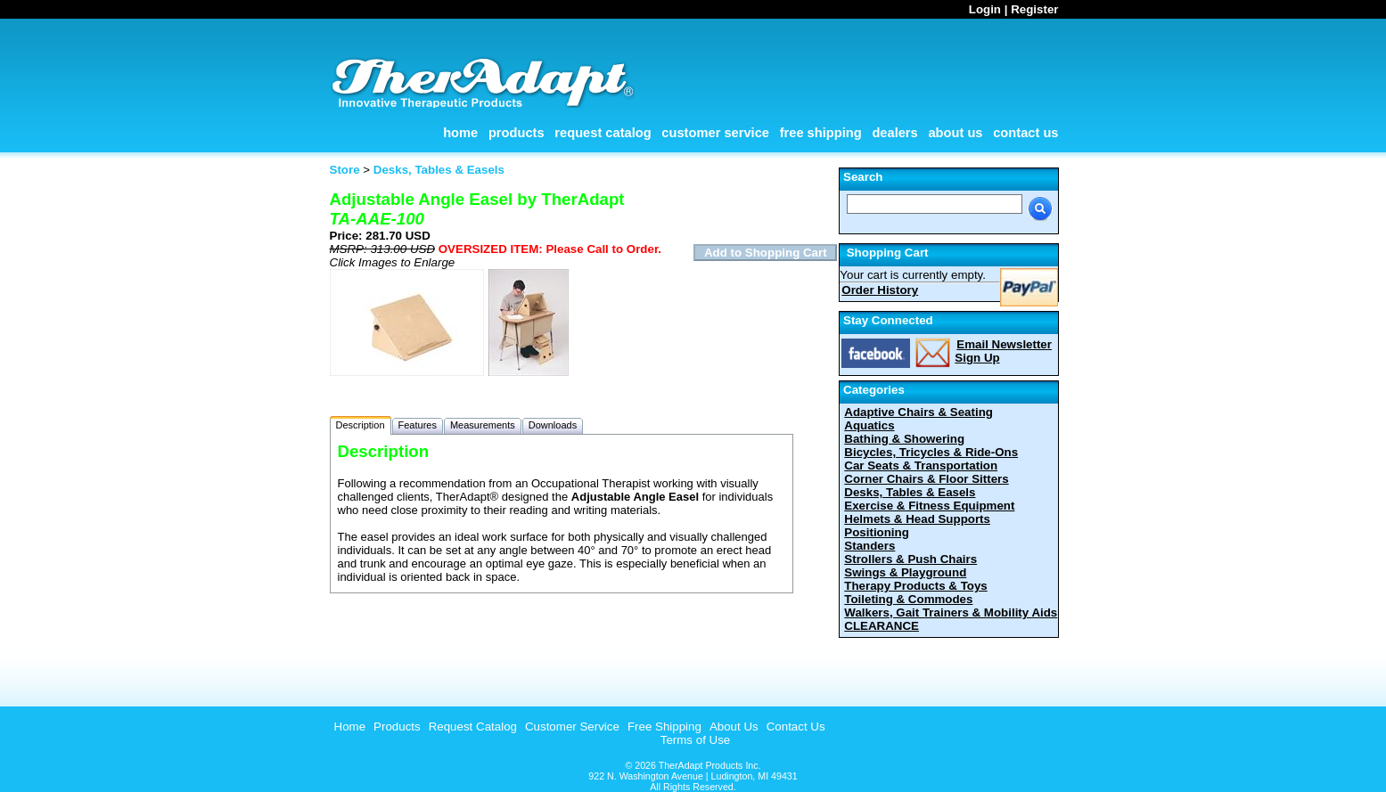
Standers (869, 545)
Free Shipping (821, 133)
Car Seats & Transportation (920, 465)
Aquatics (869, 425)
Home (460, 133)
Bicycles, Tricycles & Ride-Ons (931, 452)
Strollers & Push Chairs (910, 559)
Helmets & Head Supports (917, 519)
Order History (879, 290)
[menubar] (577, 726)
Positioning (876, 532)
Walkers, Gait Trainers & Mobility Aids (950, 612)
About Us (955, 133)
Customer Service (715, 133)
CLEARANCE (881, 626)
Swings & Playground (905, 572)
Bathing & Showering (904, 438)
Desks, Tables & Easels (909, 492)
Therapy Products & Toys (915, 585)
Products (516, 133)
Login (985, 9)
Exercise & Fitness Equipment (929, 505)
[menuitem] (348, 726)
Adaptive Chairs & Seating (918, 412)
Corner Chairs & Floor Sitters (926, 479)
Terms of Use (695, 740)
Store (345, 169)
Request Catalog (602, 133)
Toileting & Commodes (908, 599)
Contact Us (1025, 133)
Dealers (894, 133)
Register (1034, 9)
